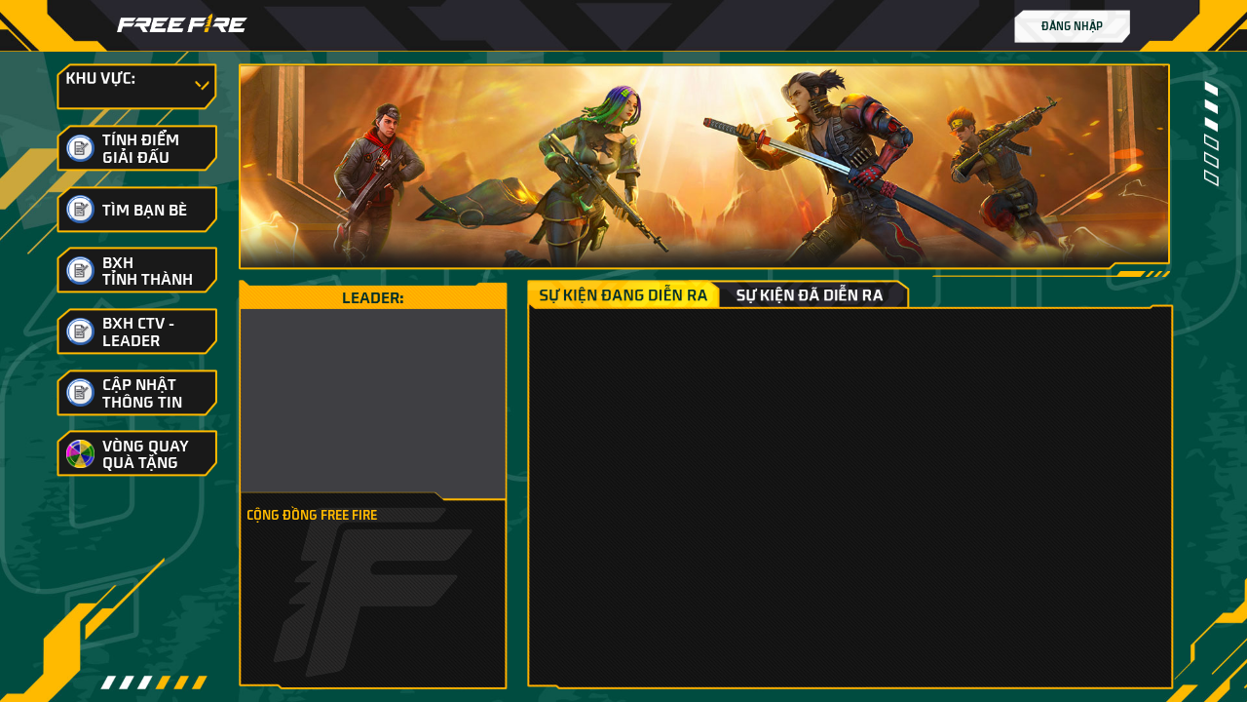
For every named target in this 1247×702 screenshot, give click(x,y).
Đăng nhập (1072, 26)
